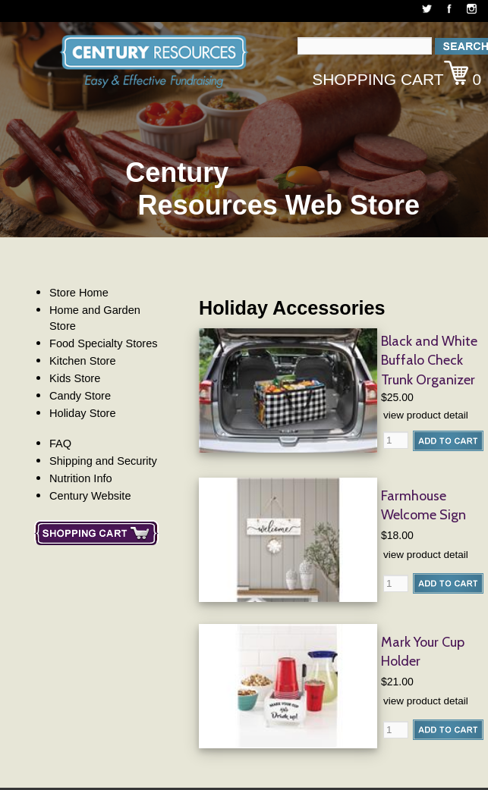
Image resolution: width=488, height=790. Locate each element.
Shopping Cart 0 (396, 74)
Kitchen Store (82, 361)
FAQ (60, 443)
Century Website (90, 496)
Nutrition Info (80, 478)
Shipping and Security (103, 461)
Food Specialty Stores (103, 343)
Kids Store (74, 378)
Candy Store (80, 396)
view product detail (425, 415)
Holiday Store (82, 413)
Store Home (79, 293)
